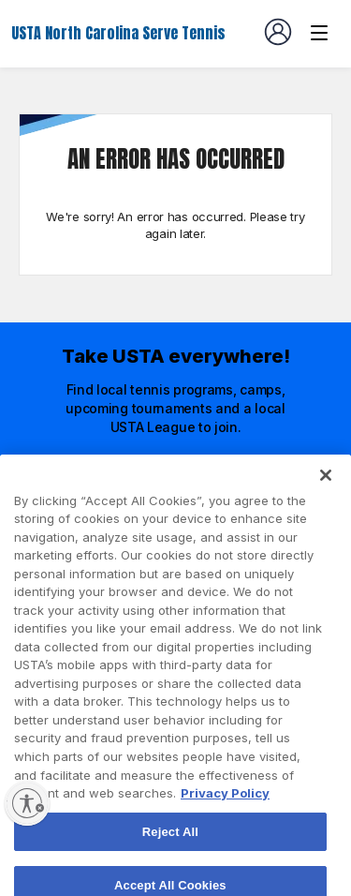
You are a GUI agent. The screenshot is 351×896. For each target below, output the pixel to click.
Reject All (170, 851)
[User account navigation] (278, 31)
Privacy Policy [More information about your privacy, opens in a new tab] (225, 812)
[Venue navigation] (319, 32)
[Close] (325, 494)
